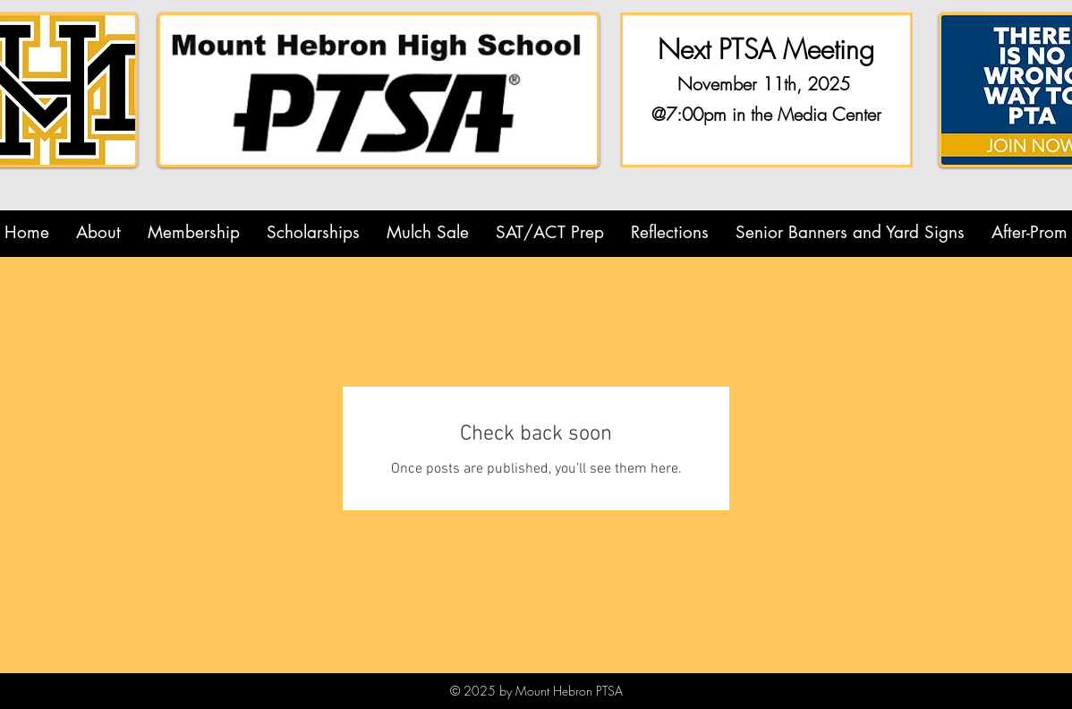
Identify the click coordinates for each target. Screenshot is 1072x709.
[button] (98, 232)
